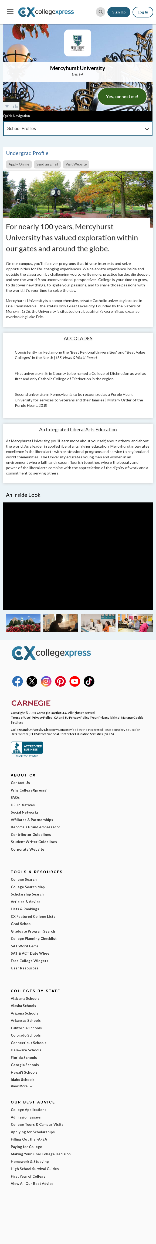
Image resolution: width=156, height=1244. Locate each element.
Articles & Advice (25, 902)
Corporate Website (27, 849)
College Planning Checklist (34, 938)
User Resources (24, 968)
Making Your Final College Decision (41, 1154)
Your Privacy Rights (105, 717)
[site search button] (100, 12)
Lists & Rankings (25, 909)
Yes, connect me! (122, 96)
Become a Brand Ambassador (35, 827)
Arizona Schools (24, 1013)
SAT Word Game (25, 946)
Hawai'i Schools (24, 1072)
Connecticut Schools (28, 1043)
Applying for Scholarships (33, 1132)
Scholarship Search (27, 894)
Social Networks (25, 812)
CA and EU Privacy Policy (71, 717)
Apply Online (19, 164)
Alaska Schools (23, 1006)
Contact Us (20, 783)
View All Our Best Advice (32, 1183)
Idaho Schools (23, 1079)
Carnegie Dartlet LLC (52, 712)
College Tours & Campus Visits (37, 1124)
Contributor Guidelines (31, 834)
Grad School (21, 924)
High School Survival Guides (35, 1169)
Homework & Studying (30, 1161)
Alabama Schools (25, 998)
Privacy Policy (42, 717)
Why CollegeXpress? (28, 790)
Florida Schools (24, 1057)
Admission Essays (26, 1117)
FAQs (15, 797)
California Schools (26, 1028)
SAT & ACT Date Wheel (30, 953)
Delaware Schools (26, 1050)
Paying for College (26, 1147)
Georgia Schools (25, 1065)
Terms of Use (20, 717)
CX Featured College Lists (33, 916)
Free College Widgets (29, 961)
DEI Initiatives (23, 805)
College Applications (28, 1110)
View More (19, 1086)
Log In (143, 12)
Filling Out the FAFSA (29, 1139)
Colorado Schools (26, 1035)
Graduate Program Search (33, 931)
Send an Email (47, 164)
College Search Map (28, 887)
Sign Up (119, 12)
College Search (24, 879)
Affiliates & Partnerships (32, 820)
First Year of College (28, 1176)
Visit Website (76, 164)
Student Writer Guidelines (34, 842)
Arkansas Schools (26, 1020)
